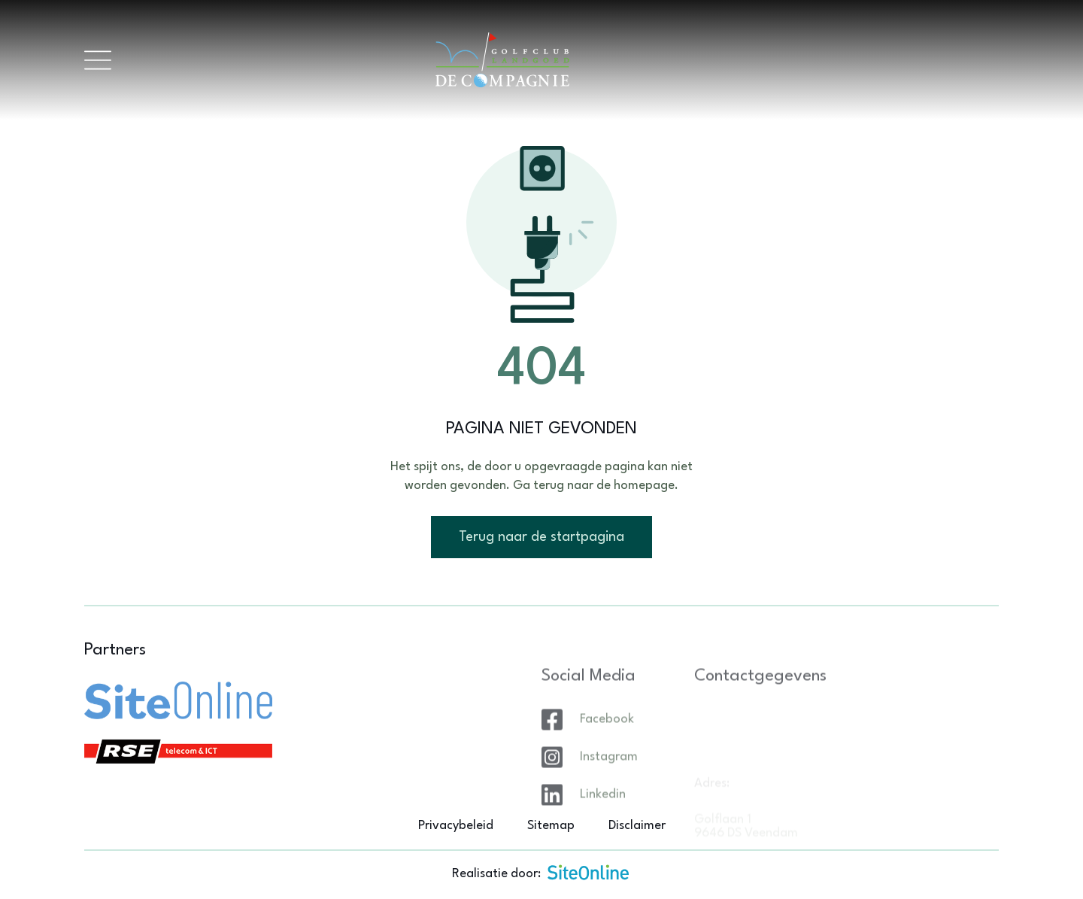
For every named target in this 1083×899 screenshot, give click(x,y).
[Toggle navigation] (97, 60)
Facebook (607, 744)
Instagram (609, 782)
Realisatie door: (541, 872)
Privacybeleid (455, 825)
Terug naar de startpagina (541, 537)
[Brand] (555, 59)
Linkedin (603, 819)
